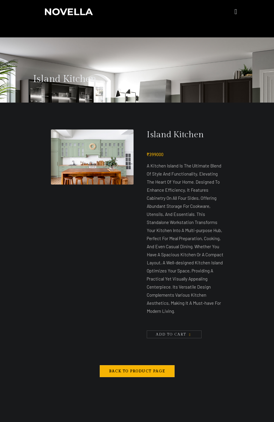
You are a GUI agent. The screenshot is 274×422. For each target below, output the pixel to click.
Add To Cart (171, 334)
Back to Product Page (137, 371)
